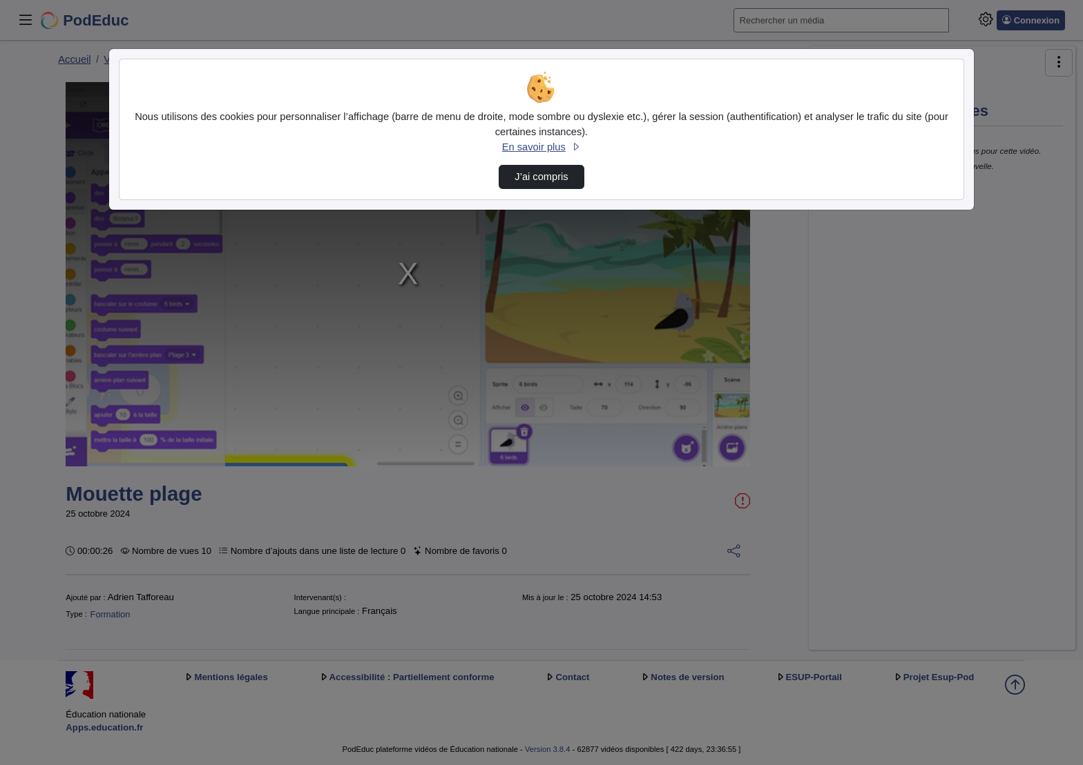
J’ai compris (541, 176)
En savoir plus (541, 147)
